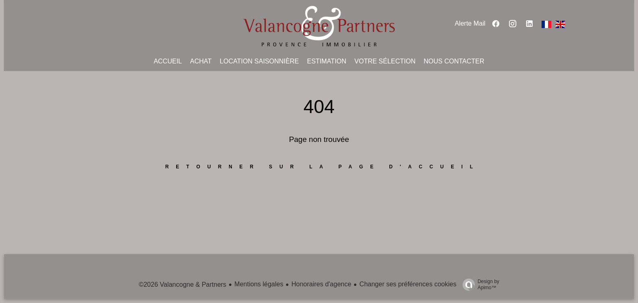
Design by (479, 285)
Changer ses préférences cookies (407, 284)
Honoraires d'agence (321, 284)
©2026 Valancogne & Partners (182, 284)
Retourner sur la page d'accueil (322, 167)
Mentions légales (258, 284)
